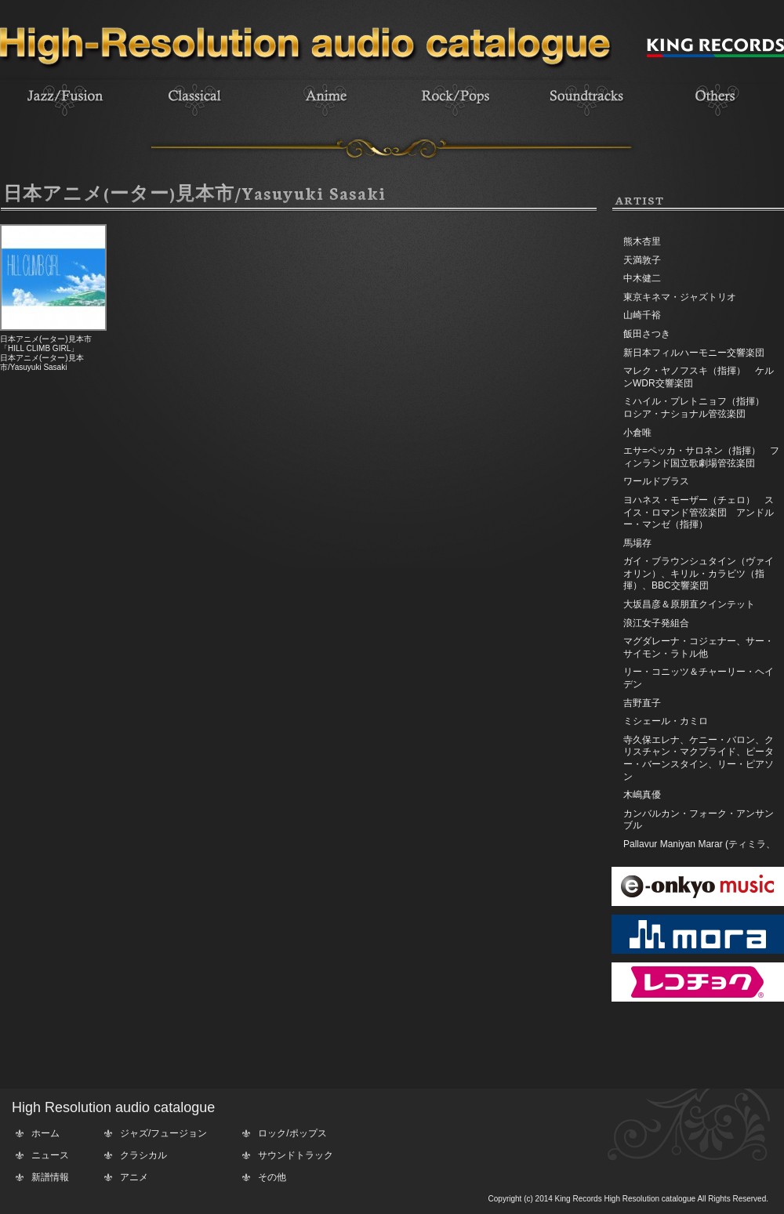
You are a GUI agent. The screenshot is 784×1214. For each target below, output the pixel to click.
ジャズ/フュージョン (163, 1133)
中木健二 (642, 278)
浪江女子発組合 (656, 623)
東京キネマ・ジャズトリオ (679, 297)
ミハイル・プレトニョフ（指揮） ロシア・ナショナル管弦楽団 (698, 407)
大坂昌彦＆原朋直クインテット (689, 604)
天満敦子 (642, 260)
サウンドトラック (295, 1155)
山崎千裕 (642, 315)
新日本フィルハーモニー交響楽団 (693, 352)
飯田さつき (646, 333)
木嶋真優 (642, 794)
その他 (272, 1177)
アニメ (134, 1177)
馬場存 (637, 543)
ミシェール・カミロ (665, 721)
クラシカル (143, 1155)
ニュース (50, 1155)
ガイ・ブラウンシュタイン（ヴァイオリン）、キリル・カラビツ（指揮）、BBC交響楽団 (698, 573)
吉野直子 (642, 703)
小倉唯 (637, 432)
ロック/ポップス (292, 1133)
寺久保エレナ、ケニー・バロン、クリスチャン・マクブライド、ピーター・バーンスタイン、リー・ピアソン (698, 758)
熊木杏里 (642, 241)
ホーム (45, 1133)
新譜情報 (50, 1177)
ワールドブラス (656, 481)
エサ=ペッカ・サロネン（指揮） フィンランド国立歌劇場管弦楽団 (701, 457)
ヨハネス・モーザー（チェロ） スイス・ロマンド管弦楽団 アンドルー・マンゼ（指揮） (698, 512)
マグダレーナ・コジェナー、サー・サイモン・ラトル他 (698, 647)
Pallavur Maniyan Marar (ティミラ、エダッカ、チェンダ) (699, 850)
